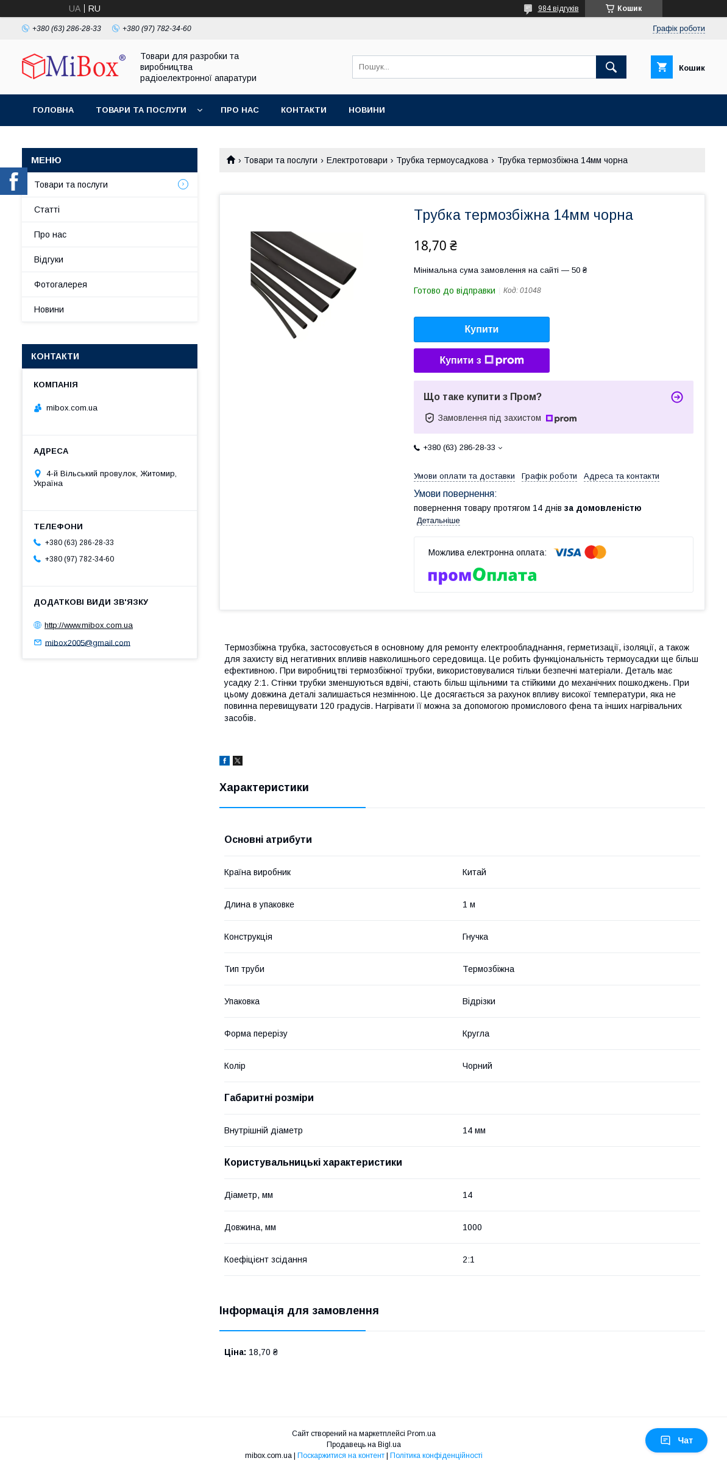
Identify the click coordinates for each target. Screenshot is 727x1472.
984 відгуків (558, 8)
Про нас (240, 109)
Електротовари (357, 160)
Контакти (304, 109)
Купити (482, 329)
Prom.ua (421, 1433)
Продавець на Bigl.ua (364, 1444)
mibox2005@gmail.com (87, 642)
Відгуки (48, 259)
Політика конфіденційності (436, 1455)
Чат (676, 1440)
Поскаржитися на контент (341, 1455)
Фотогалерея (60, 284)
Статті (47, 209)
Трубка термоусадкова (442, 160)
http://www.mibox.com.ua (88, 625)
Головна (53, 109)
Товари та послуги (141, 109)
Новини (367, 109)
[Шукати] (611, 67)
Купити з (481, 360)
